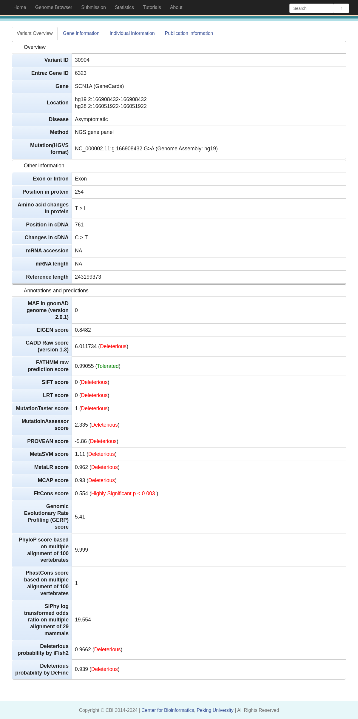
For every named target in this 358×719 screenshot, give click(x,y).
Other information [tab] (39, 166)
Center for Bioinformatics (167, 710)
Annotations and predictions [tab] (52, 291)
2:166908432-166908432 (117, 99)
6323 (81, 73)
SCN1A (83, 86)
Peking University (216, 710)
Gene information (81, 33)
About (176, 7)
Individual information (132, 33)
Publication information (189, 33)
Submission (93, 7)
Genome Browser (53, 7)
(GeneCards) (109, 86)
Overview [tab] (30, 47)
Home (22, 7)
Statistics (124, 7)
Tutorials (152, 7)
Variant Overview (35, 33)
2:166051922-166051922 (117, 106)
